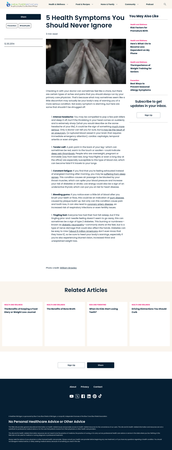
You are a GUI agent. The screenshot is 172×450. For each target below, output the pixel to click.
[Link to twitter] (77, 397)
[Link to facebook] (83, 397)
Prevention (11, 26)
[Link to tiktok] (100, 397)
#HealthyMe (25, 26)
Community (132, 4)
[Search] (165, 4)
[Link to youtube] (71, 397)
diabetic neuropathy (73, 224)
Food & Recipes (84, 4)
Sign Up (148, 115)
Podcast (150, 4)
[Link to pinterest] (94, 397)
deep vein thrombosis (63, 153)
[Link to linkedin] (89, 397)
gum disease (117, 197)
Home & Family (109, 4)
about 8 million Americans (84, 231)
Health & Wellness (58, 4)
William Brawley (68, 267)
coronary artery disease (100, 204)
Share (23, 17)
